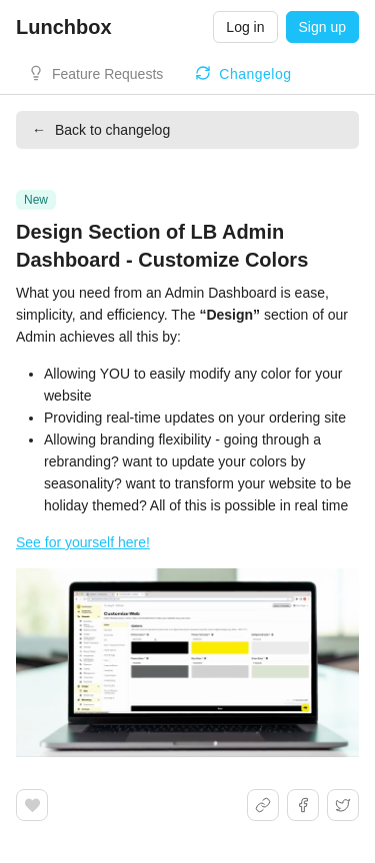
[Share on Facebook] (303, 805)
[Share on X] (343, 805)
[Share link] (263, 805)
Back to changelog (101, 130)
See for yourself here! (83, 542)
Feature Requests (107, 74)
